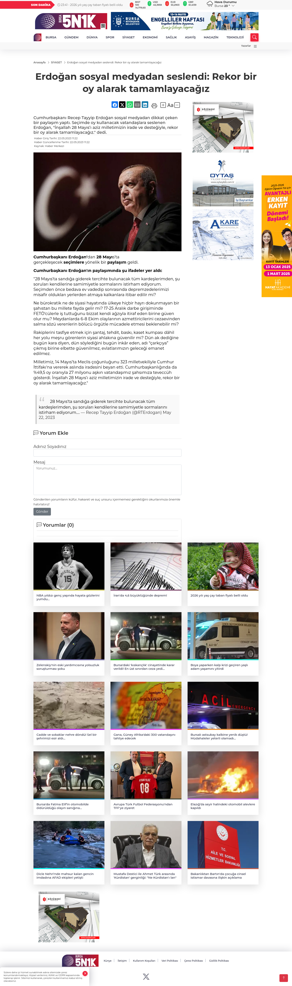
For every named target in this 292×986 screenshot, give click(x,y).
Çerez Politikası (193, 961)
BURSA (51, 37)
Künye (107, 961)
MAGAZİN (211, 37)
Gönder (42, 512)
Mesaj (39, 462)
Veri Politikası (170, 961)
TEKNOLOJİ (235, 37)
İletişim (122, 961)
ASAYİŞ (190, 37)
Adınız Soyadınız (49, 446)
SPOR (110, 37)
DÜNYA (92, 37)
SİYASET (128, 37)
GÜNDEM (71, 37)
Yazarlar (246, 45)
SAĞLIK (171, 37)
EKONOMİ (150, 37)
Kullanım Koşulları (144, 961)
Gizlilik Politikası (219, 961)
